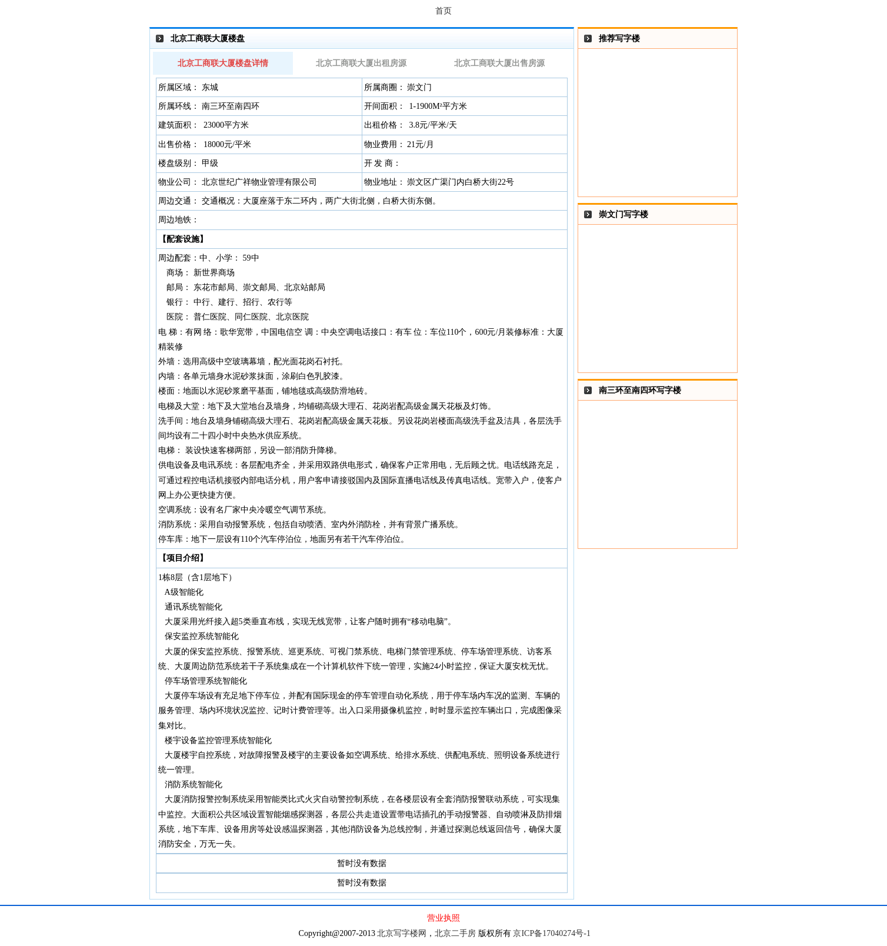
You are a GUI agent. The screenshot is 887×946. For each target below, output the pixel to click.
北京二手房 (455, 933)
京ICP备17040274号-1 (551, 933)
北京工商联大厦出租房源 (361, 63)
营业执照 (443, 918)
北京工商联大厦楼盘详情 (223, 63)
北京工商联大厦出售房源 (499, 63)
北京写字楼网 (401, 933)
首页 (443, 10)
